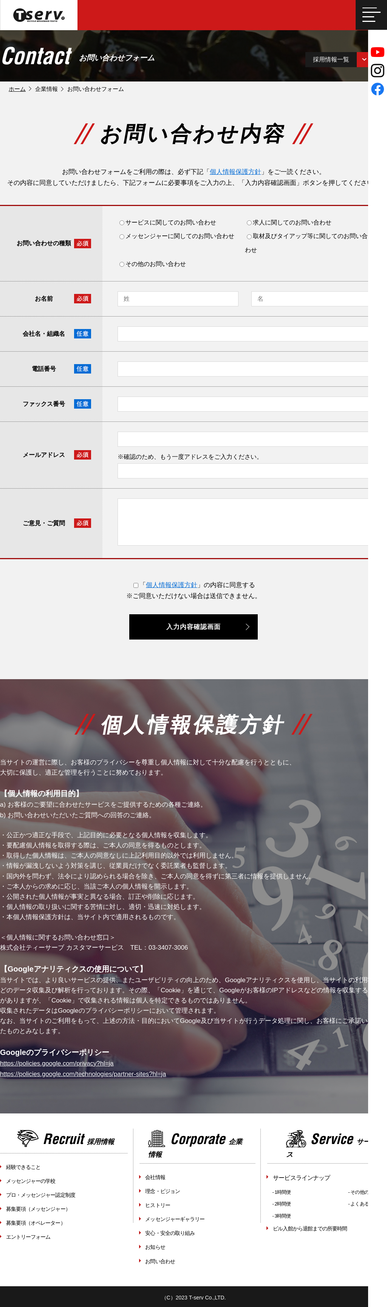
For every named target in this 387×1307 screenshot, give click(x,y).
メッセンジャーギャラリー (174, 1218)
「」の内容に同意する (194, 586)
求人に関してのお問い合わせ (289, 224)
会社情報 (155, 1178)
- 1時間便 (282, 1192)
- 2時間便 (282, 1204)
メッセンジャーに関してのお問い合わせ (176, 238)
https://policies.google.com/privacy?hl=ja (57, 1064)
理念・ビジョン (162, 1191)
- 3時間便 (282, 1216)
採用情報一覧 (335, 60)
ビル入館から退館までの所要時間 (310, 1228)
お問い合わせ (160, 1259)
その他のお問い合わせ (152, 265)
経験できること (23, 1167)
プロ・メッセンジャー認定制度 (40, 1195)
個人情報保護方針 (235, 173)
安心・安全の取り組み (169, 1232)
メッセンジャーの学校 (30, 1181)
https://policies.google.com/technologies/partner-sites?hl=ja (84, 1074)
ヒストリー (157, 1205)
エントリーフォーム (28, 1235)
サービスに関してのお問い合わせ (167, 224)
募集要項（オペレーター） (35, 1222)
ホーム (17, 90)
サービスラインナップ (301, 1178)
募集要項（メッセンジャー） (38, 1208)
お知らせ (155, 1245)
